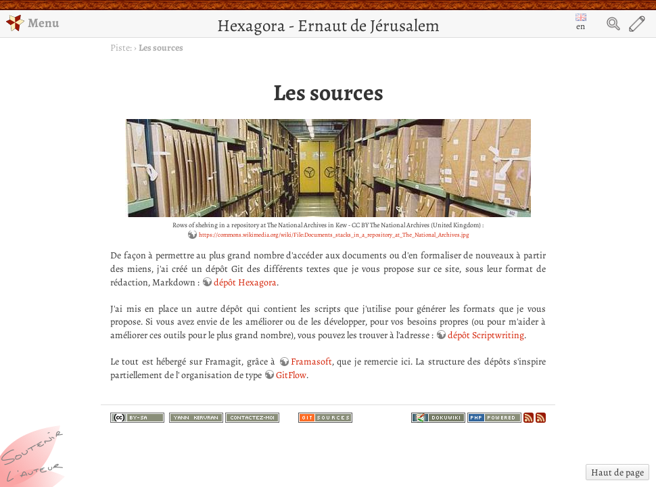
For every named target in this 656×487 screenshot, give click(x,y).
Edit (637, 24)
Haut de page (617, 472)
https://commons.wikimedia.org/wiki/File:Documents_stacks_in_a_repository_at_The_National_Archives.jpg (334, 235)
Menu (32, 22)
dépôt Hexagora (245, 282)
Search (613, 24)
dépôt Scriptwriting (486, 335)
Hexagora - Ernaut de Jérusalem (328, 25)
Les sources (161, 47)
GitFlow (291, 375)
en (581, 23)
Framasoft (311, 361)
